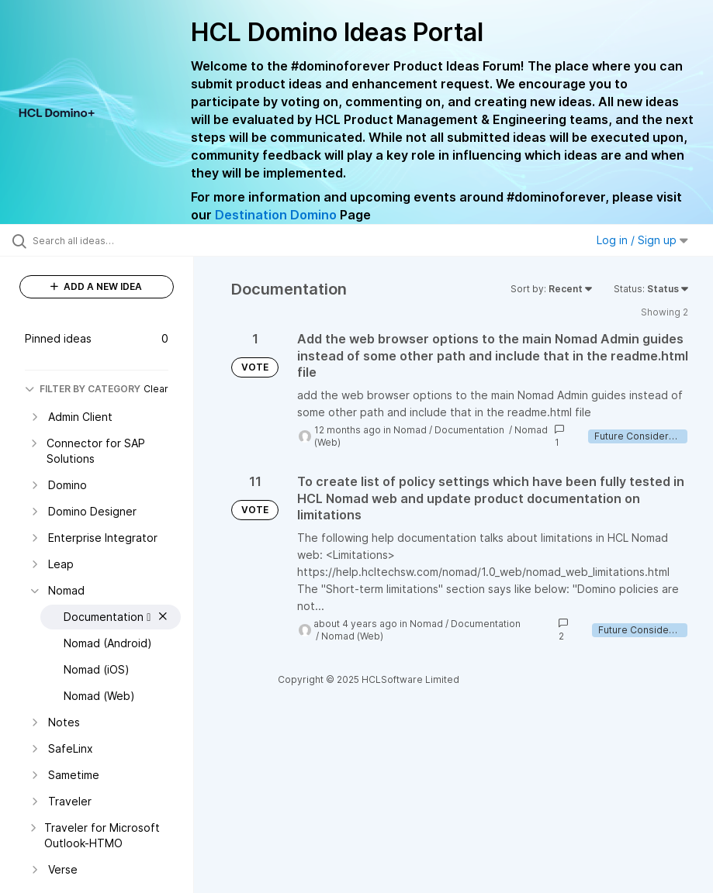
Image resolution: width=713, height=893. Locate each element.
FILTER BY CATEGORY (82, 389)
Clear (156, 389)
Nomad (410, 430)
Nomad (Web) (352, 636)
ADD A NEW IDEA (96, 286)
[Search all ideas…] (104, 240)
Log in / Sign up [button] (642, 240)
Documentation (470, 430)
